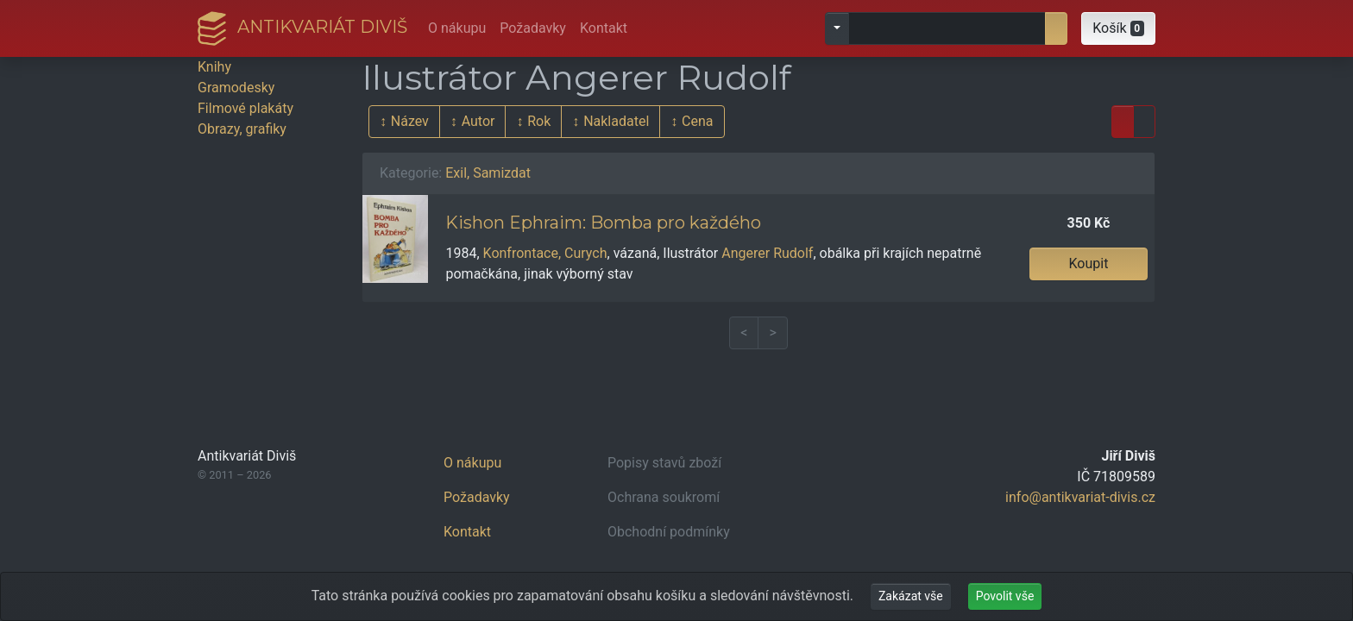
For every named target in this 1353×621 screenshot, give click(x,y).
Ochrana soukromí (663, 497)
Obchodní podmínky (668, 532)
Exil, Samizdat (488, 173)
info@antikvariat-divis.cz (1080, 497)
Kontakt (603, 28)
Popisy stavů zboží (664, 463)
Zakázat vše (910, 596)
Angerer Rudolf (767, 253)
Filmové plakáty (245, 108)
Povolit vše (1005, 596)
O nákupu (457, 28)
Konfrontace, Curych (545, 253)
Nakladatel (616, 121)
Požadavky (533, 28)
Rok (539, 121)
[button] (1118, 28)
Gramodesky (236, 87)
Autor (478, 121)
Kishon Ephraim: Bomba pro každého (603, 222)
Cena (697, 121)
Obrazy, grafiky (242, 129)
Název (410, 121)
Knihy (214, 67)
